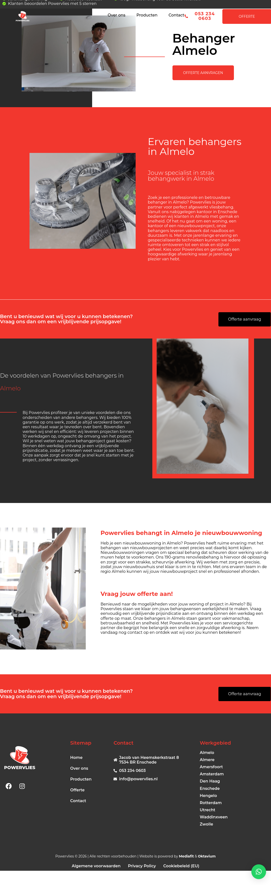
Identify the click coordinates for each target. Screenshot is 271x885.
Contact (176, 15)
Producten (146, 15)
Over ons (116, 15)
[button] (258, 871)
